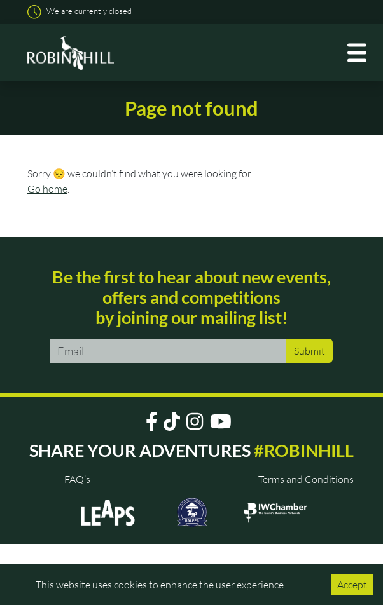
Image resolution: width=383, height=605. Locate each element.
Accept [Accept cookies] (352, 584)
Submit (309, 350)
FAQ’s (77, 479)
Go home (47, 188)
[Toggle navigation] (358, 53)
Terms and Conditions (306, 479)
